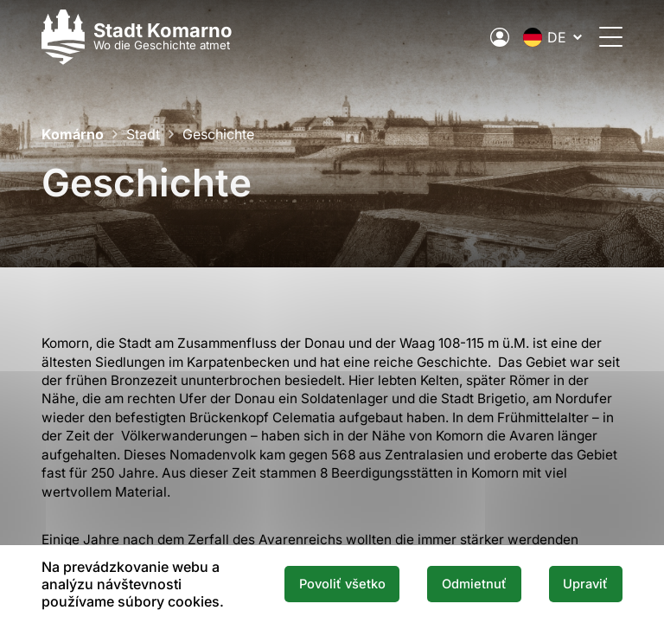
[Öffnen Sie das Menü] (610, 37)
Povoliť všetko (342, 584)
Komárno (73, 134)
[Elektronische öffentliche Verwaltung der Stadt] (499, 37)
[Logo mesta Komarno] (137, 37)
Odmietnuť (474, 584)
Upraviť (585, 584)
